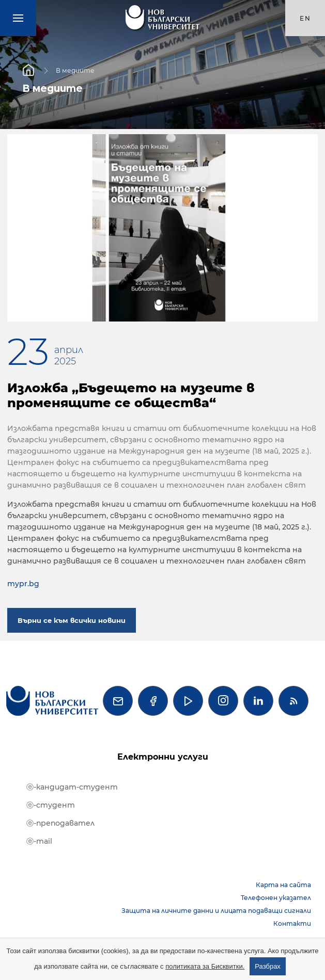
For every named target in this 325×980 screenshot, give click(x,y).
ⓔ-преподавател (60, 823)
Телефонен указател (276, 898)
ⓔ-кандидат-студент (72, 787)
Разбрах (268, 966)
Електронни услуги (162, 757)
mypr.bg (23, 583)
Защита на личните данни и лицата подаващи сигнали (216, 910)
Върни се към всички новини (72, 620)
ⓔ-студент (50, 805)
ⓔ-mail (39, 841)
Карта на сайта (283, 885)
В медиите (75, 70)
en (305, 18)
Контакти (292, 923)
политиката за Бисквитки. (204, 966)
